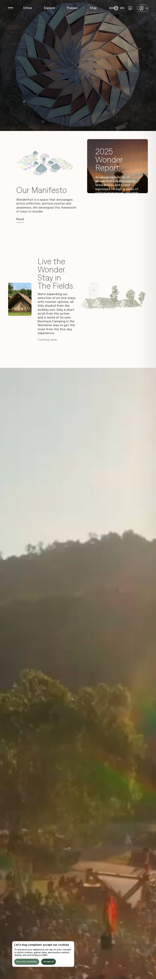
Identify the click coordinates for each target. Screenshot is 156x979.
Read (20, 219)
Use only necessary (26, 962)
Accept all (48, 962)
